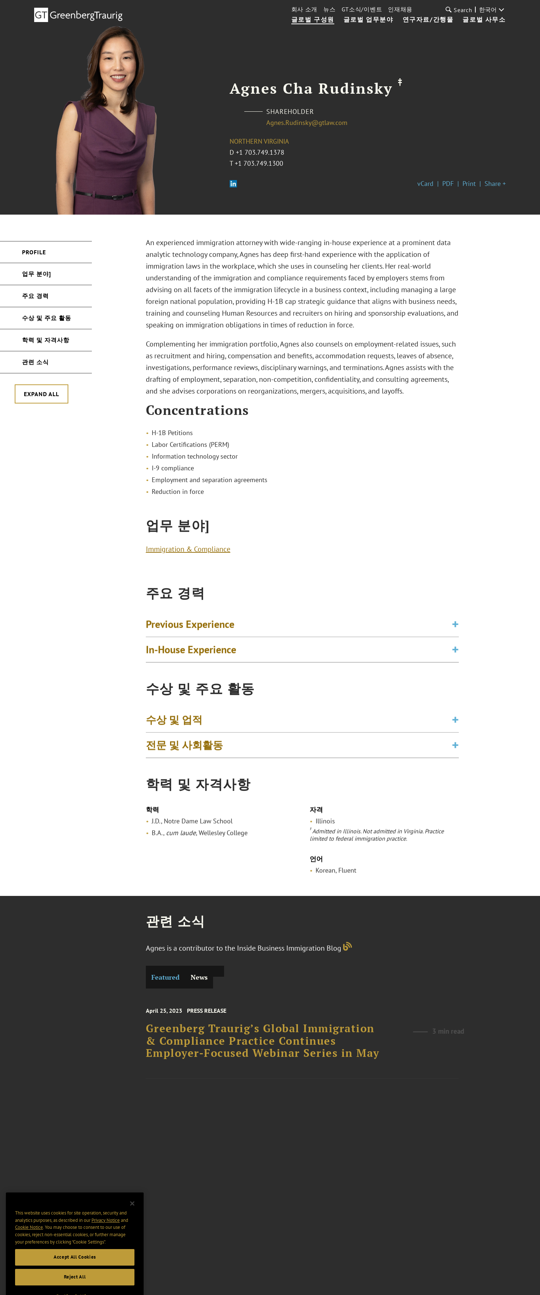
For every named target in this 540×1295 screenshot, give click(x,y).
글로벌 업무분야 (368, 20)
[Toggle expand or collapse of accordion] (455, 631)
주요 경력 (35, 295)
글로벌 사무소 (483, 20)
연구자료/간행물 (428, 20)
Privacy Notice (105, 1247)
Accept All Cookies (75, 1284)
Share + (495, 183)
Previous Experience (190, 631)
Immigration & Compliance (188, 552)
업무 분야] (36, 273)
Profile (34, 252)
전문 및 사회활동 (184, 752)
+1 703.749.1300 (259, 163)
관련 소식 (35, 362)
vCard (425, 183)
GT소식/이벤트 (362, 9)
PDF (448, 183)
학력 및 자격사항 (45, 340)
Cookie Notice (29, 1254)
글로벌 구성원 (312, 20)
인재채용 (400, 9)
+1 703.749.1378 (260, 152)
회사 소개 (304, 9)
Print (469, 183)
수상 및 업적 (174, 727)
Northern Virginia (259, 141)
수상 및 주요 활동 (46, 318)
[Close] (132, 1230)
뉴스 (329, 9)
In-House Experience (191, 657)
